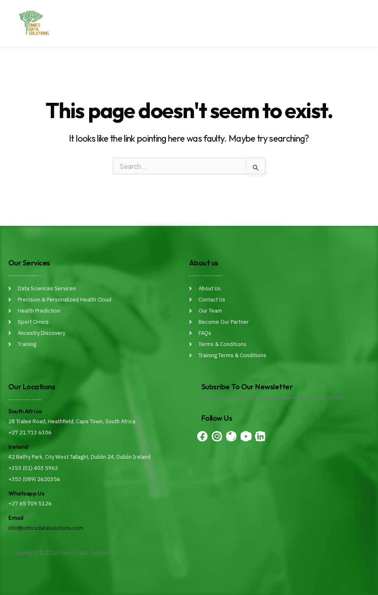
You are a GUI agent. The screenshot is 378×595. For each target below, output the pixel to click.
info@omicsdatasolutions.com (45, 527)
